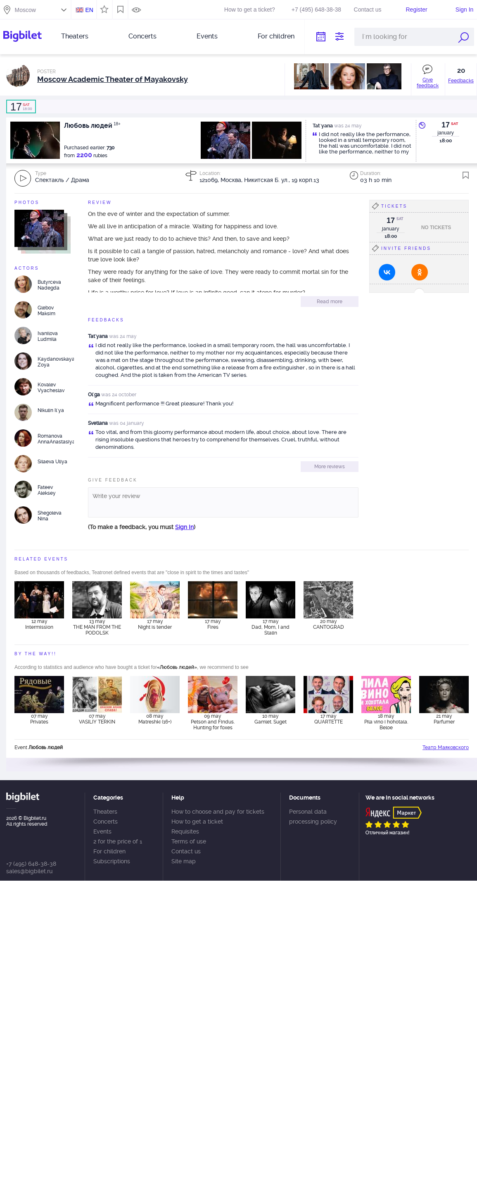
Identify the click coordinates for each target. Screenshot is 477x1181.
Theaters (74, 36)
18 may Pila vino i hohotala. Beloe (386, 722)
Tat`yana (98, 336)
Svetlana (98, 423)
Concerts (142, 36)
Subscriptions (111, 861)
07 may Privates (39, 719)
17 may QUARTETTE (328, 719)
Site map (183, 861)
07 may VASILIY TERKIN (97, 719)
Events (207, 36)
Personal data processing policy (313, 816)
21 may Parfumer (444, 719)
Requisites (185, 831)
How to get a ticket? (249, 9)
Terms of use (188, 841)
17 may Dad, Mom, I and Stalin (271, 627)
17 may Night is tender (155, 624)
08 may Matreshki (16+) (154, 719)
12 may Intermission (39, 624)
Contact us (368, 9)
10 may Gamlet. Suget (270, 719)
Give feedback (428, 83)
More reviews (329, 467)
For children (276, 36)
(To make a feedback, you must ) (141, 527)
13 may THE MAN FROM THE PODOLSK (97, 627)
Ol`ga (94, 395)
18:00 (21, 107)
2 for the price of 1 (117, 841)
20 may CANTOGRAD (328, 624)
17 (445, 125)
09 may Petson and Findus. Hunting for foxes (213, 722)
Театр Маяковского (445, 747)
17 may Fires (213, 624)
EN (89, 10)
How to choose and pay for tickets (217, 811)
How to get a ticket (197, 821)
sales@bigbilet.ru (29, 871)
